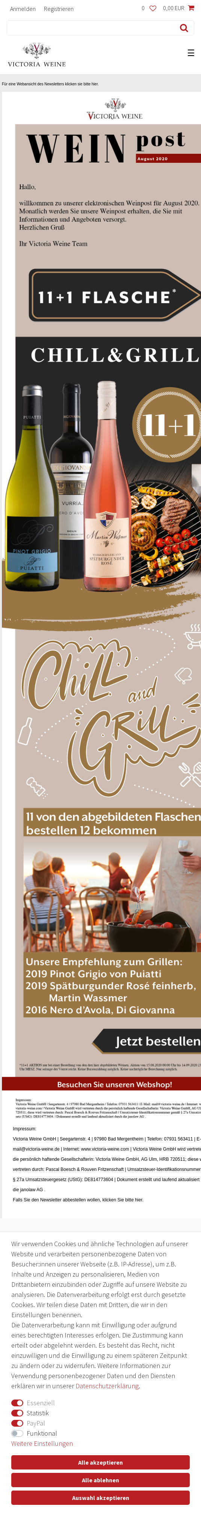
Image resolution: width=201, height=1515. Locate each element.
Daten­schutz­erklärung (107, 1386)
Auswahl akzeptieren (100, 1497)
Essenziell (41, 1402)
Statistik (38, 1413)
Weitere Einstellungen (42, 1443)
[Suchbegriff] (89, 28)
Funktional (42, 1433)
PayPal (36, 1423)
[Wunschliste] (149, 8)
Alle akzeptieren (100, 1462)
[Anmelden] (23, 8)
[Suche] (182, 28)
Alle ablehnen (100, 1480)
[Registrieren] (59, 8)
